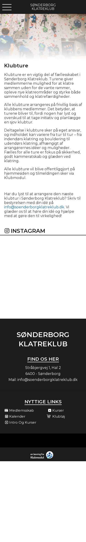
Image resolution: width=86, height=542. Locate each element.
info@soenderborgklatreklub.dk (34, 207)
